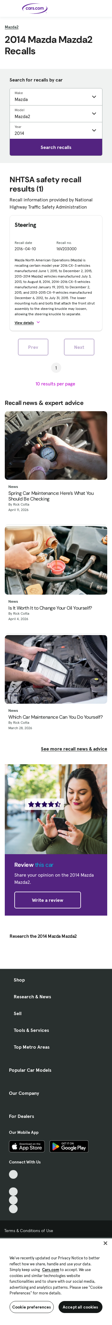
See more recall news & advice (74, 749)
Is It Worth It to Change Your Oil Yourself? (50, 608)
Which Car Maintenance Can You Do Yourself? (55, 717)
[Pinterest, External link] (13, 1209)
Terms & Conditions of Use (28, 1230)
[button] (30, 322)
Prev (33, 347)
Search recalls (56, 147)
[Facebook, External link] (13, 1183)
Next (79, 347)
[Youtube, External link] (13, 1191)
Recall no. (64, 242)
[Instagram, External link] (13, 1200)
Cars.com (50, 1269)
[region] (56, 1281)
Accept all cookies (80, 1307)
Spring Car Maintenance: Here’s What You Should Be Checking (50, 496)
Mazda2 (12, 27)
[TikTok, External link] (13, 1174)
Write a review (47, 900)
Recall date (23, 242)
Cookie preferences (31, 1307)
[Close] (105, 1243)
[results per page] (56, 383)
